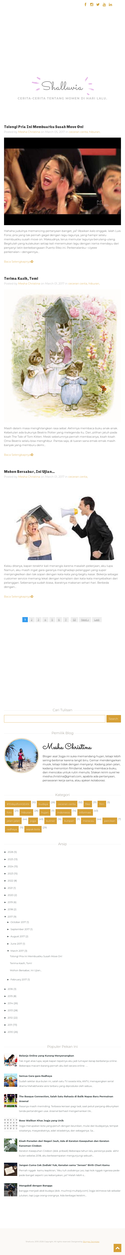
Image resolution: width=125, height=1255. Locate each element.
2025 (10, 859)
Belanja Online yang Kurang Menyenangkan (46, 1055)
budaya (43, 804)
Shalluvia (62, 87)
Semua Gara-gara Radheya (35, 1075)
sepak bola (33, 829)
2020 (11, 895)
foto (9, 812)
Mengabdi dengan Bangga (35, 1185)
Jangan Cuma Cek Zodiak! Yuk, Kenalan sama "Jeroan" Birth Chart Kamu (64, 1165)
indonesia (63, 812)
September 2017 (20, 929)
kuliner (50, 820)
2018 (10, 909)
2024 (10, 866)
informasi (85, 812)
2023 (10, 873)
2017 (10, 916)
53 (74, 619)
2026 (10, 851)
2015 (10, 996)
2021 (10, 887)
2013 (10, 1010)
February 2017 (19, 979)
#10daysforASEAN (18, 804)
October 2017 (18, 922)
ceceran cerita (67, 804)
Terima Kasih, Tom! (21, 278)
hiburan (26, 812)
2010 (10, 1031)
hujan (45, 812)
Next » (85, 619)
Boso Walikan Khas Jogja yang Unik (41, 1120)
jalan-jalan (13, 820)
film (101, 804)
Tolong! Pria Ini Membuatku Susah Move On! (43, 126)
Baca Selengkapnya (18, 261)
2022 (10, 880)
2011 (10, 1024)
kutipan (69, 820)
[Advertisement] (12, 53)
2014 (10, 1003)
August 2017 (18, 936)
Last (97, 619)
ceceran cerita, (79, 132)
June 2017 (16, 943)
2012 (10, 1017)
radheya (12, 829)
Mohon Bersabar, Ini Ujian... (29, 471)
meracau (88, 820)
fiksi (87, 804)
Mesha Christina (29, 132)
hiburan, (94, 132)
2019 (10, 902)
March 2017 (17, 950)
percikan (109, 820)
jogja (33, 820)
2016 (10, 988)
